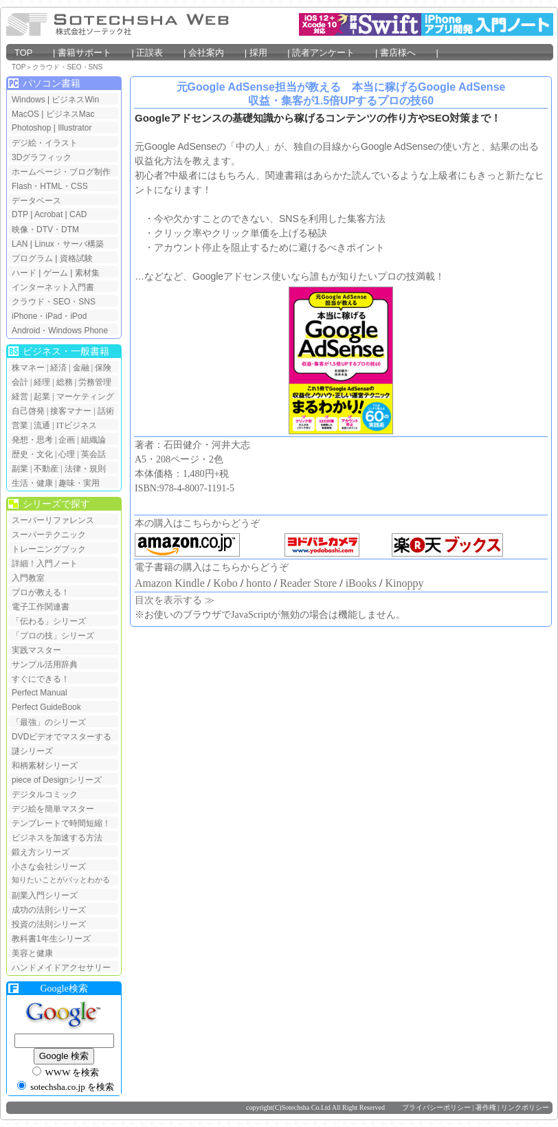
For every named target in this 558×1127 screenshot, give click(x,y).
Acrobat (48, 214)
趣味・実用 (79, 483)
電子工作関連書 (40, 607)
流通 (42, 425)
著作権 (486, 1107)
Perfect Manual (39, 693)
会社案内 (215, 52)
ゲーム (55, 273)
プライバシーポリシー (436, 1107)
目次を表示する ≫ (174, 600)
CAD (78, 214)
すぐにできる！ (40, 679)
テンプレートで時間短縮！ (61, 823)
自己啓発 (28, 411)
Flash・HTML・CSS (50, 186)
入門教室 (28, 578)
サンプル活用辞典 (45, 664)
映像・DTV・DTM (45, 229)
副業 (20, 468)
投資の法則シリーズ (49, 924)
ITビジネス (76, 425)
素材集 (87, 273)
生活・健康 (32, 483)
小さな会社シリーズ (49, 866)
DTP (20, 214)
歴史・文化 (32, 454)
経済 (58, 367)
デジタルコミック (45, 794)
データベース (36, 200)
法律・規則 (85, 468)
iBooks (361, 583)
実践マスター (36, 650)
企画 (66, 440)
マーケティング (85, 396)
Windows (28, 99)
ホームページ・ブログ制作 (61, 172)
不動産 (46, 468)
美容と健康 (32, 953)
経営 (20, 396)
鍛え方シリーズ (40, 852)
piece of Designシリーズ (57, 780)
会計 (20, 382)
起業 (42, 396)
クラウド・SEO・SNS (67, 67)
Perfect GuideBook (46, 707)
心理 (66, 454)
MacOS (25, 114)
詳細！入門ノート (45, 563)
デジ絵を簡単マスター (53, 809)
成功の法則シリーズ (49, 910)
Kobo (225, 583)
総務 (64, 382)
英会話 (93, 454)
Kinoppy (404, 583)
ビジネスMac (70, 114)
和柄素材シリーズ (45, 765)
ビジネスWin (75, 99)
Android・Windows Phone (60, 330)
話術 (106, 411)
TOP (32, 52)
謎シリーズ (32, 751)
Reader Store (308, 583)
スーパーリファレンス (53, 520)
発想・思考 (32, 440)
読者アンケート (332, 52)
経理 (42, 382)
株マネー (28, 367)
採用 (267, 52)
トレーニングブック (49, 549)
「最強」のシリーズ (49, 722)
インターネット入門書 (53, 287)
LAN (19, 244)
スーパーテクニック (49, 534)
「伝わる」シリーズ (49, 621)
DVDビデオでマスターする (61, 736)
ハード (24, 273)
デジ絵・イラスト (45, 143)
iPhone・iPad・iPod (49, 316)
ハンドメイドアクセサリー (61, 967)
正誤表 (157, 52)
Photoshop (33, 128)
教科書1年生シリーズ (51, 939)
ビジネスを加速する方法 (57, 838)
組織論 (93, 440)
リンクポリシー (525, 1107)
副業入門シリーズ (45, 895)
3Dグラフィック (41, 157)
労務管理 (94, 382)
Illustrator (74, 128)
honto (258, 583)
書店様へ (407, 52)
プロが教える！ (40, 592)
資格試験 (76, 258)
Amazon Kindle (170, 583)
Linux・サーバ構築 (69, 244)
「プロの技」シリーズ (53, 635)
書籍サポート (93, 52)
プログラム (32, 258)
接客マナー (70, 411)
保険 (103, 367)
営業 (20, 425)
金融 (81, 367)
